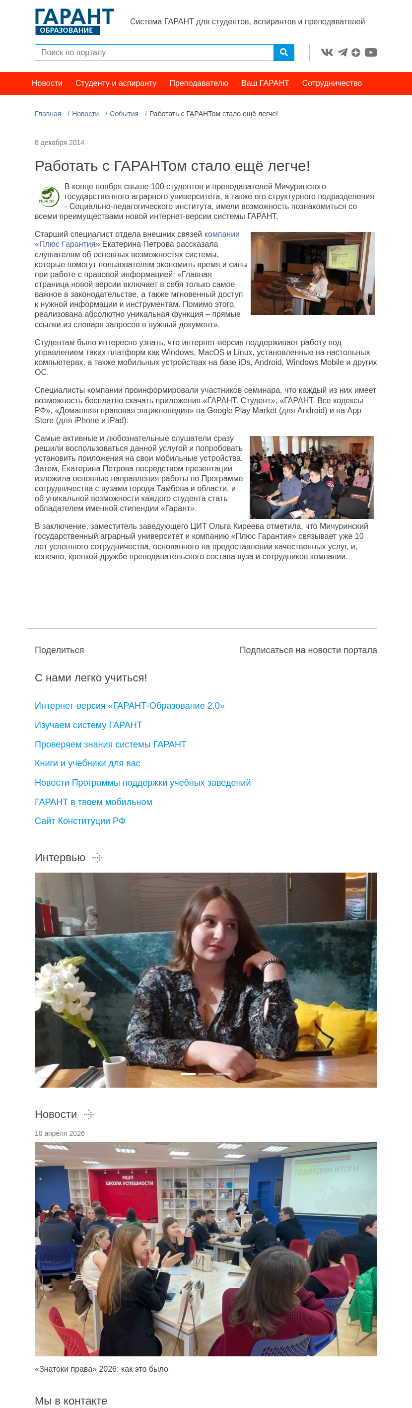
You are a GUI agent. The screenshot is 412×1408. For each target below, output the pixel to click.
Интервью (69, 857)
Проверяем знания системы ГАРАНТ (111, 744)
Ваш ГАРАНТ (265, 83)
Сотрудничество (332, 83)
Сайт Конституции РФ (80, 821)
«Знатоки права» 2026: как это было (101, 1369)
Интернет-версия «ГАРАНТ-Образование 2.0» (130, 706)
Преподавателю (199, 83)
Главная (48, 114)
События (124, 114)
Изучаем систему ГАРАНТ (88, 725)
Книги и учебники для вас (87, 763)
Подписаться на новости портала (308, 650)
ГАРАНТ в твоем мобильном (93, 802)
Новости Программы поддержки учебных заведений (143, 783)
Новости (47, 83)
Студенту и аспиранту (116, 83)
